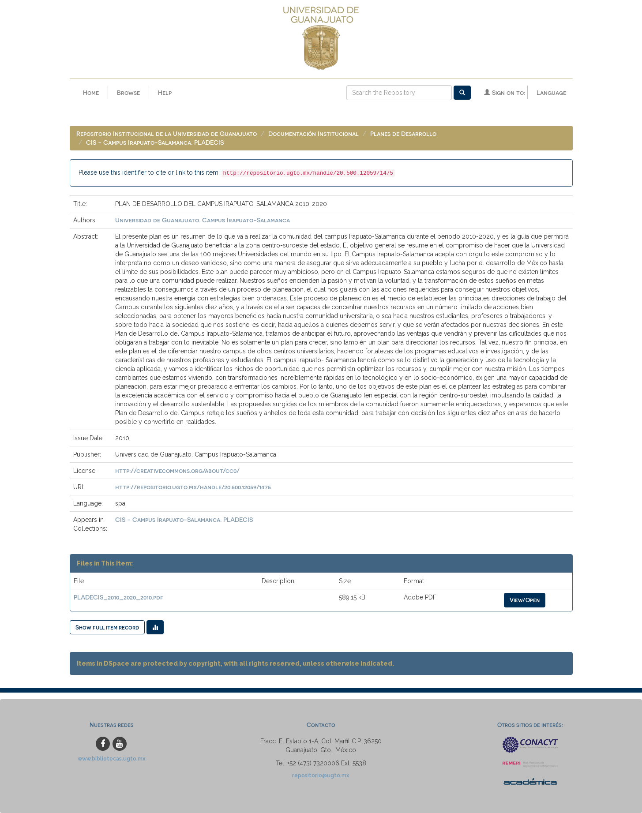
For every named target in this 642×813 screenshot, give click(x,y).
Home (91, 92)
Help (165, 92)
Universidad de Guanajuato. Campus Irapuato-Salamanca (202, 220)
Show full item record (107, 627)
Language (551, 92)
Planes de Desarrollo (403, 133)
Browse (128, 92)
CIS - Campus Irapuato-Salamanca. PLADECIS (155, 142)
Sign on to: (504, 92)
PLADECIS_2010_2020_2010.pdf (118, 597)
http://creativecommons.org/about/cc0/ (177, 470)
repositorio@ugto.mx (320, 775)
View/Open (525, 599)
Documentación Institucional (313, 133)
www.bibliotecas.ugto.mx (112, 758)
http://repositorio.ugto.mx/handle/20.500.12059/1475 (193, 487)
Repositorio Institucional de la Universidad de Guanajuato (166, 133)
